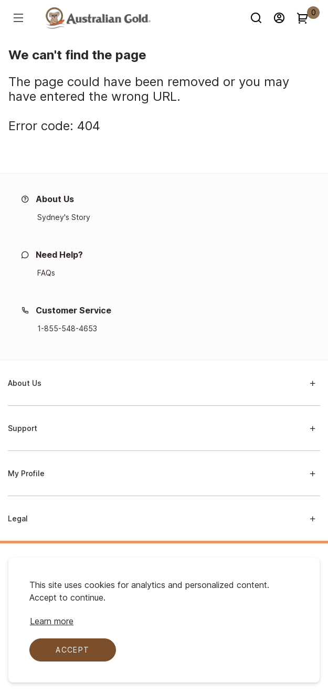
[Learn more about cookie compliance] (51, 621)
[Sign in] (283, 17)
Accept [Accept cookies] (72, 649)
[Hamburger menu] (19, 17)
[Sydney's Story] (64, 217)
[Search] (260, 17)
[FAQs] (46, 273)
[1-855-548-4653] (67, 329)
